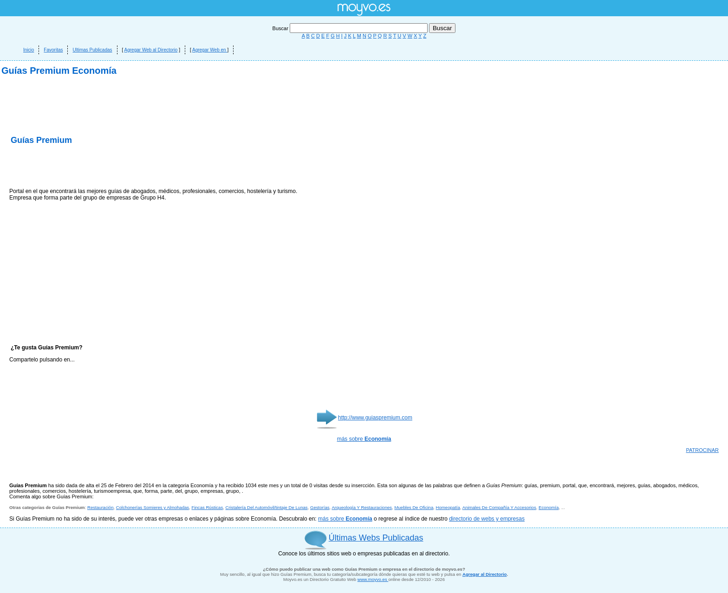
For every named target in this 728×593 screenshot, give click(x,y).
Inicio (28, 49)
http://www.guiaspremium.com (375, 417)
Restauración (100, 507)
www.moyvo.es (373, 579)
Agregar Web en (209, 49)
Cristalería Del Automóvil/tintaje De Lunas (267, 507)
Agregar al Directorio (484, 574)
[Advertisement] (118, 167)
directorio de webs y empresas (487, 519)
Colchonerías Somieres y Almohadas (152, 507)
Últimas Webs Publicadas (376, 537)
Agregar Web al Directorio (151, 49)
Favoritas (53, 49)
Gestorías (320, 507)
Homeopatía (448, 507)
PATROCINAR (702, 450)
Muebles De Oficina (414, 507)
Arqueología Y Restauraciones (362, 507)
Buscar (351, 28)
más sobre (364, 439)
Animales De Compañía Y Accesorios (499, 507)
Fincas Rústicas (207, 507)
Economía (549, 507)
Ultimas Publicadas (92, 49)
